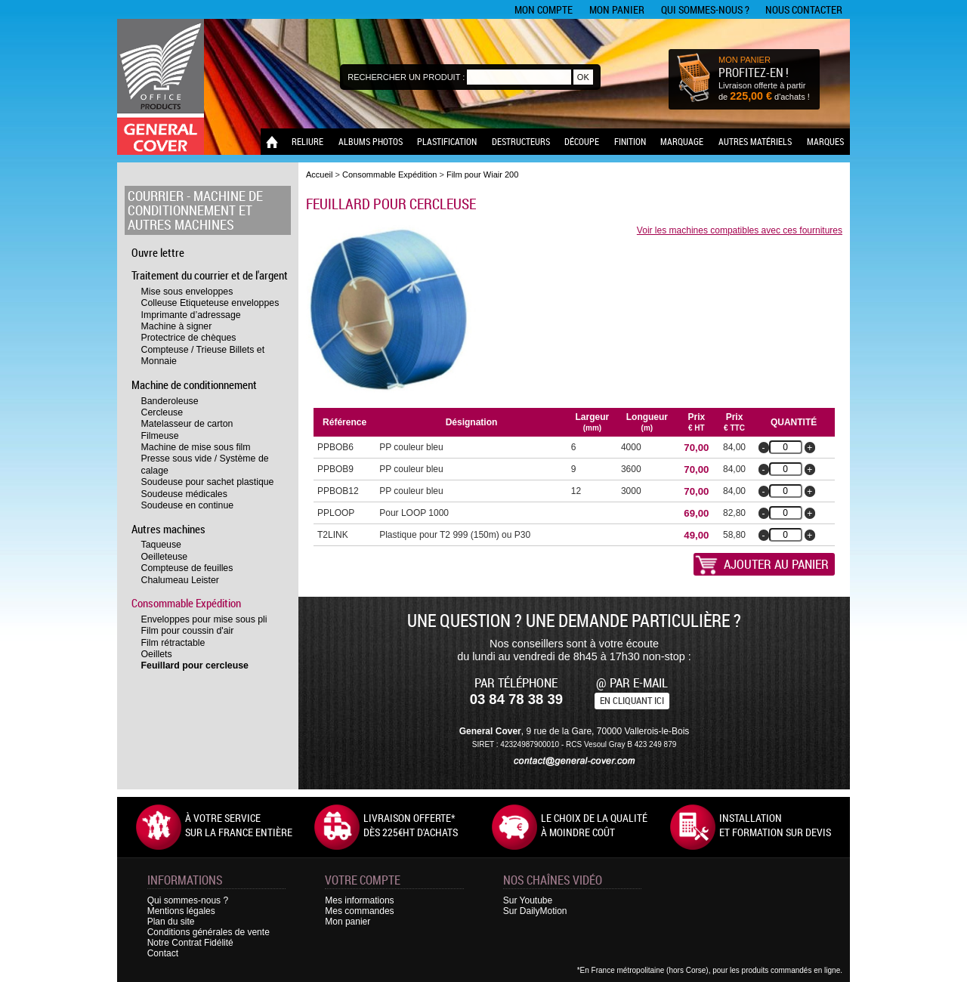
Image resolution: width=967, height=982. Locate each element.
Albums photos (370, 141)
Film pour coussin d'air (187, 630)
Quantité (794, 422)
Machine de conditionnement (194, 384)
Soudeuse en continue (187, 505)
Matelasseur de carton (187, 423)
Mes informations (359, 900)
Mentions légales (181, 911)
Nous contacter (803, 9)
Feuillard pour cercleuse (195, 665)
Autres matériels (755, 141)
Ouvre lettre (157, 252)
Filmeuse (160, 436)
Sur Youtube (527, 900)
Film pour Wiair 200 (482, 174)
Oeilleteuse (164, 556)
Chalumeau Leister (180, 580)
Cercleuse (162, 412)
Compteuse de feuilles (187, 568)
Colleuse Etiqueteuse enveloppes (210, 303)
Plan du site (171, 921)
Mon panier (616, 9)
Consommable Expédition (186, 602)
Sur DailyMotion (535, 911)
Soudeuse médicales (184, 494)
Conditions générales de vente (208, 932)
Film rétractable (173, 643)
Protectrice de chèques (188, 337)
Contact (162, 953)
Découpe (581, 141)
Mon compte (543, 9)
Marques (825, 141)
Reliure (307, 141)
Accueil (319, 174)
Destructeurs (521, 141)
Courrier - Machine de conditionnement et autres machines (195, 210)
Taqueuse (161, 544)
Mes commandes (359, 911)
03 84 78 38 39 (516, 699)
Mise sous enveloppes (187, 291)
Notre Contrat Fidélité (190, 942)
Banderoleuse (170, 401)
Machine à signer (176, 326)
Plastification (447, 141)
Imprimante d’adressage (191, 315)
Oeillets (156, 654)
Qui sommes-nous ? (705, 9)
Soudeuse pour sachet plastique (207, 482)
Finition (630, 141)
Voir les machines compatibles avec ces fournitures (739, 230)
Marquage (681, 141)
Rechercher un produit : (406, 77)
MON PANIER (744, 59)
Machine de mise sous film (196, 447)
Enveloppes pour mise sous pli (204, 619)
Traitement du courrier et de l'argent (209, 275)
